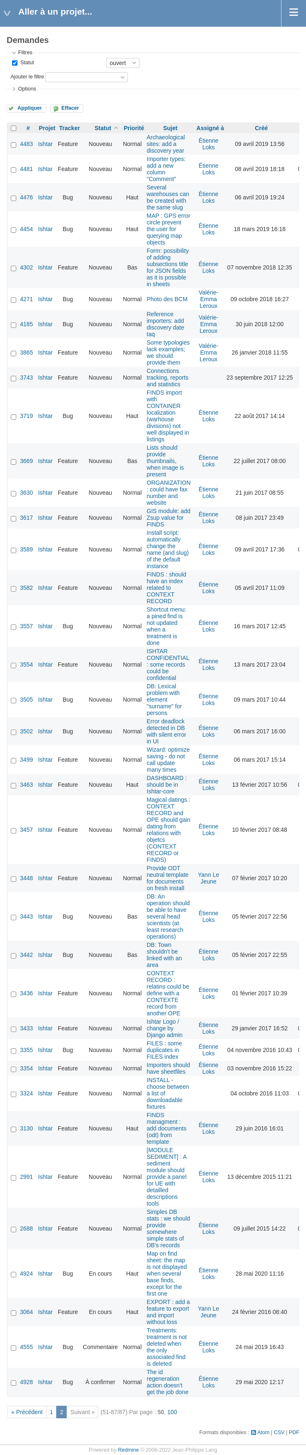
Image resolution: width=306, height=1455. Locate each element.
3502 (26, 731)
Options (27, 89)
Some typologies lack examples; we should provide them (168, 352)
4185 (26, 324)
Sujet (170, 128)
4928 (26, 1382)
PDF (294, 1432)
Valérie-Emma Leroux (208, 299)
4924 (26, 1273)
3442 (26, 955)
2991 (26, 1176)
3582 (26, 587)
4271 (26, 299)
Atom (263, 1432)
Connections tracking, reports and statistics (167, 378)
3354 (26, 1068)
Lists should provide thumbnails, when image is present (165, 461)
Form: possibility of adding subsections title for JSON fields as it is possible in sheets (168, 267)
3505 (26, 699)
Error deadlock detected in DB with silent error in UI (166, 731)
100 (172, 1412)
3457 (26, 829)
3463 (26, 784)
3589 (26, 549)
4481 (26, 169)
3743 (26, 377)
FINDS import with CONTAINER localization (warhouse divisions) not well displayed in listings (168, 416)
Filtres (25, 52)
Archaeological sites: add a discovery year (166, 144)
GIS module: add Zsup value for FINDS (168, 518)
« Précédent (27, 1412)
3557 (26, 626)
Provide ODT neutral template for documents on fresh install (167, 878)
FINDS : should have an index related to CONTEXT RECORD (166, 587)
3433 (26, 1028)
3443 (26, 916)
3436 (26, 993)
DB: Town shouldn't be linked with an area (164, 954)
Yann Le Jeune (208, 878)
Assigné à (210, 128)
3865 (26, 352)
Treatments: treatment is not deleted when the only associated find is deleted (167, 1347)
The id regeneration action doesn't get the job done (167, 1382)
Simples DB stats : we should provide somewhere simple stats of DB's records (168, 1228)
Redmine (128, 1450)
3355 (26, 1050)
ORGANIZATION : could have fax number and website (169, 492)
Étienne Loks (208, 144)
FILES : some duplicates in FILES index (164, 1050)
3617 (26, 517)
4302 (26, 267)
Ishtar (45, 144)
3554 (26, 664)
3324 (26, 1093)
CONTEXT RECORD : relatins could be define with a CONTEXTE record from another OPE (168, 993)
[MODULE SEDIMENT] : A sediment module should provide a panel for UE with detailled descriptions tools (167, 1177)
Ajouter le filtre (27, 77)
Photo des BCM (167, 299)
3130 (26, 1128)
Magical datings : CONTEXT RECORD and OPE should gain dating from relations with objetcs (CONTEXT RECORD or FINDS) (168, 829)
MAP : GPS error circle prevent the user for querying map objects (168, 229)
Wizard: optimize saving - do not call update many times (168, 759)
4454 (26, 229)
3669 (26, 461)
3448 (26, 878)
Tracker (69, 128)
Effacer (70, 108)
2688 (26, 1228)
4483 (26, 144)
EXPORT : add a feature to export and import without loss (168, 1312)
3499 (26, 759)
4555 (26, 1347)
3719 (26, 416)
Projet (47, 128)
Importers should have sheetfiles (168, 1068)
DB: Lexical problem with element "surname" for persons (164, 699)
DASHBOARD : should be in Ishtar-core (167, 785)
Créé (261, 128)
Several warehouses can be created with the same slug (168, 197)
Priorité (134, 128)
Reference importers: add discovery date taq (165, 324)
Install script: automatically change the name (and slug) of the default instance (168, 549)
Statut (26, 62)
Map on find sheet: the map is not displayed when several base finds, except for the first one (167, 1273)
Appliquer (29, 108)
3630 (26, 492)
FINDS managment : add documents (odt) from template (167, 1128)
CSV (279, 1432)
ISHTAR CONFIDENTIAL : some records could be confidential (168, 664)
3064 (26, 1312)
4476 (26, 197)
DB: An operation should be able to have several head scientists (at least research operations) (168, 916)
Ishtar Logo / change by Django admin (164, 1028)
